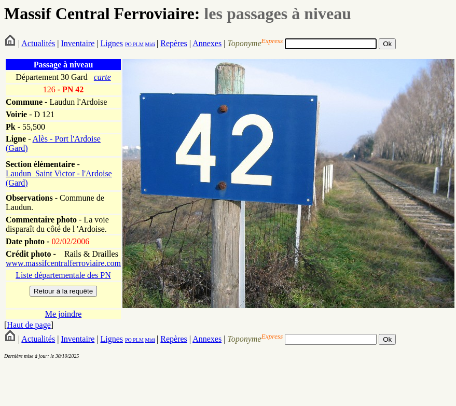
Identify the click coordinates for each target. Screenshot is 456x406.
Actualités (38, 43)
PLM (138, 44)
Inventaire (77, 43)
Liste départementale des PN (63, 275)
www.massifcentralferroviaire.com (63, 263)
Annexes (207, 43)
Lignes (111, 43)
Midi (150, 44)
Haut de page (28, 324)
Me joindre (63, 314)
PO (128, 44)
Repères (173, 43)
